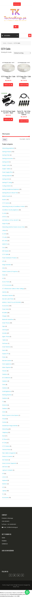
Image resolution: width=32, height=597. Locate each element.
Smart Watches (6, 347)
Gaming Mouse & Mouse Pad (10, 192)
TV (3, 401)
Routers (4, 199)
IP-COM (4, 442)
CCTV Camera (5, 203)
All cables (4, 312)
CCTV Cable (5, 254)
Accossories (5, 497)
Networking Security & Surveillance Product (13, 206)
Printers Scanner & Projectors (10, 271)
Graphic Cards (5, 165)
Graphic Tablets (6, 168)
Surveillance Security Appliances (10, 210)
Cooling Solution (6, 186)
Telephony (5, 432)
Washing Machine (6, 395)
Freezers (4, 371)
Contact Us (5, 543)
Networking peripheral (8, 148)
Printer (4, 275)
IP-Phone (4, 439)
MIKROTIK (5, 244)
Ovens (4, 384)
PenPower (5, 343)
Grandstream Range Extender (10, 425)
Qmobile (4, 333)
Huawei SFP (5, 353)
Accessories (5, 305)
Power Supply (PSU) (7, 172)
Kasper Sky (5, 223)
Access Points (5, 281)
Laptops (4, 490)
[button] (29, 35)
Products (4, 540)
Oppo (3, 326)
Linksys (4, 230)
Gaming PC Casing (7, 182)
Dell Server (5, 466)
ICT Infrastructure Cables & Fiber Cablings (13, 288)
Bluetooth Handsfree (7, 319)
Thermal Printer (6, 449)
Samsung (4, 329)
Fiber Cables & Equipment (9, 453)
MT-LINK (4, 240)
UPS (3, 261)
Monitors (4, 484)
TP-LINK (4, 237)
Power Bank (5, 309)
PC (3, 494)
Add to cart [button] (7, 84)
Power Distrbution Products (9, 258)
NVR (3, 268)
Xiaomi (4, 350)
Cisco (3, 247)
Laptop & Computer (7, 470)
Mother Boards (6, 196)
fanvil (3, 436)
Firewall (4, 418)
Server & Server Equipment (9, 463)
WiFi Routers (5, 251)
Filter (4, 139)
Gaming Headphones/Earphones (10, 189)
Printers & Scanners (7, 456)
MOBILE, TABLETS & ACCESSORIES (11, 302)
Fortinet (4, 422)
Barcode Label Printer (8, 299)
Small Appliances (6, 391)
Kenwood (4, 405)
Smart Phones (6, 323)
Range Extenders (6, 264)
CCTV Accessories (7, 285)
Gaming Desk (5, 179)
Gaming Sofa (5, 162)
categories (6, 35)
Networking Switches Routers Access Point (13, 227)
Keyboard (4, 480)
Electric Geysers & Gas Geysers (10, 415)
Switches (4, 292)
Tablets (4, 340)
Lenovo (4, 477)
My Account (17, 4)
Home (3, 537)
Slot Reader (5, 460)
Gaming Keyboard (7, 175)
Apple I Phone (5, 336)
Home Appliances (6, 364)
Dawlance (4, 374)
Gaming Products (6, 151)
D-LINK (4, 213)
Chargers (4, 316)
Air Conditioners (6, 377)
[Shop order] (22, 53)
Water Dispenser (6, 367)
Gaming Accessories (7, 158)
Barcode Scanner (6, 360)
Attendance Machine (7, 295)
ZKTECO (4, 216)
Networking (5, 429)
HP (3, 278)
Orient (3, 412)
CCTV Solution (6, 446)
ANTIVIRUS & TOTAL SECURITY (10, 220)
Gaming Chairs (6, 155)
